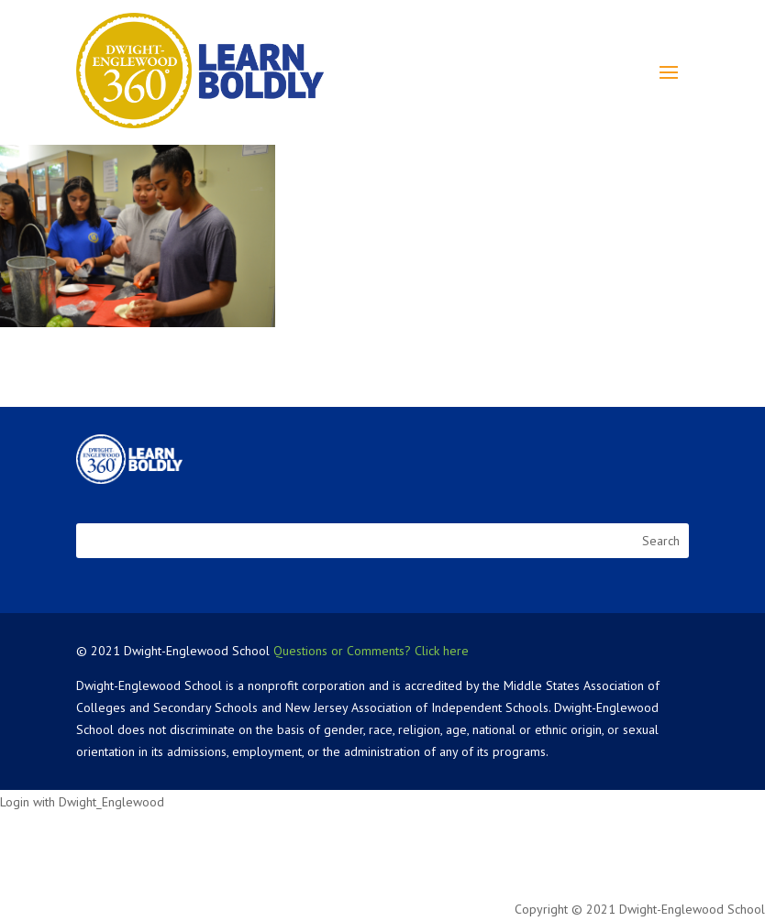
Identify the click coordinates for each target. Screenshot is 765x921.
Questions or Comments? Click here (371, 650)
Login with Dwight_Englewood (82, 802)
